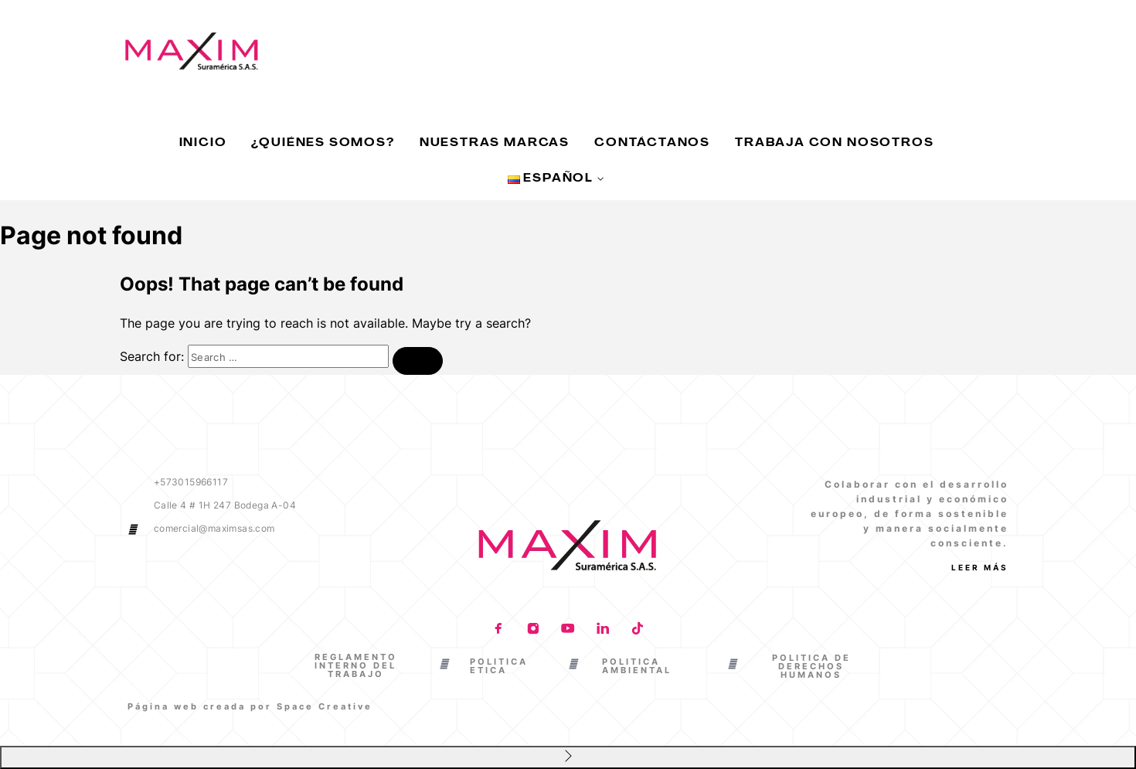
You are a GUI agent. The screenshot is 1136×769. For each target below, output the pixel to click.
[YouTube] (567, 629)
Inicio (203, 143)
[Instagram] (532, 629)
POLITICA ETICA (499, 665)
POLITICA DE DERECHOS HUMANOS (811, 666)
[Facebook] (498, 629)
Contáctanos (652, 143)
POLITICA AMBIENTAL (637, 665)
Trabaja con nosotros (834, 143)
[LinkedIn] (602, 629)
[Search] (418, 361)
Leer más (979, 567)
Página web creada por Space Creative (250, 706)
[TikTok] (637, 629)
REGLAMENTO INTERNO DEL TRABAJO (356, 665)
